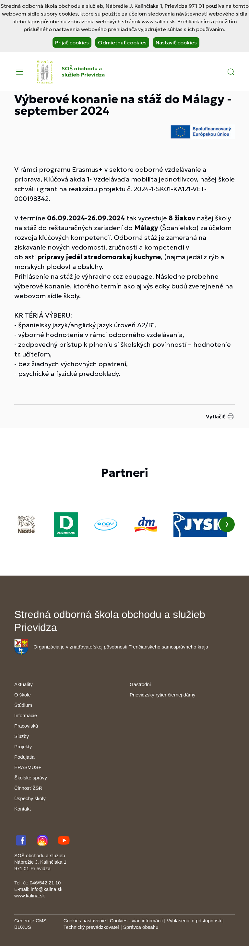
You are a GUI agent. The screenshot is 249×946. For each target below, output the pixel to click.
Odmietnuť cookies (122, 42)
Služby (21, 736)
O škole (22, 694)
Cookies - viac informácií (136, 920)
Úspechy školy (30, 798)
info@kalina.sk (47, 889)
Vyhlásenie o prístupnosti (194, 920)
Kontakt (22, 809)
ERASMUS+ (27, 767)
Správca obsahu (140, 927)
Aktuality (23, 684)
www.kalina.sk (29, 895)
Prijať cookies (72, 42)
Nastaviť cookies (176, 42)
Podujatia (24, 757)
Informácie (25, 715)
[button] (231, 72)
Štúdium (23, 705)
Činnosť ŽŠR (28, 788)
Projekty (23, 746)
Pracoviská (26, 726)
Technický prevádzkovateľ (91, 927)
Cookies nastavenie (85, 920)
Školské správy (30, 777)
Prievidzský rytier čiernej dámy (163, 694)
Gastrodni (140, 684)
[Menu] (19, 71)
